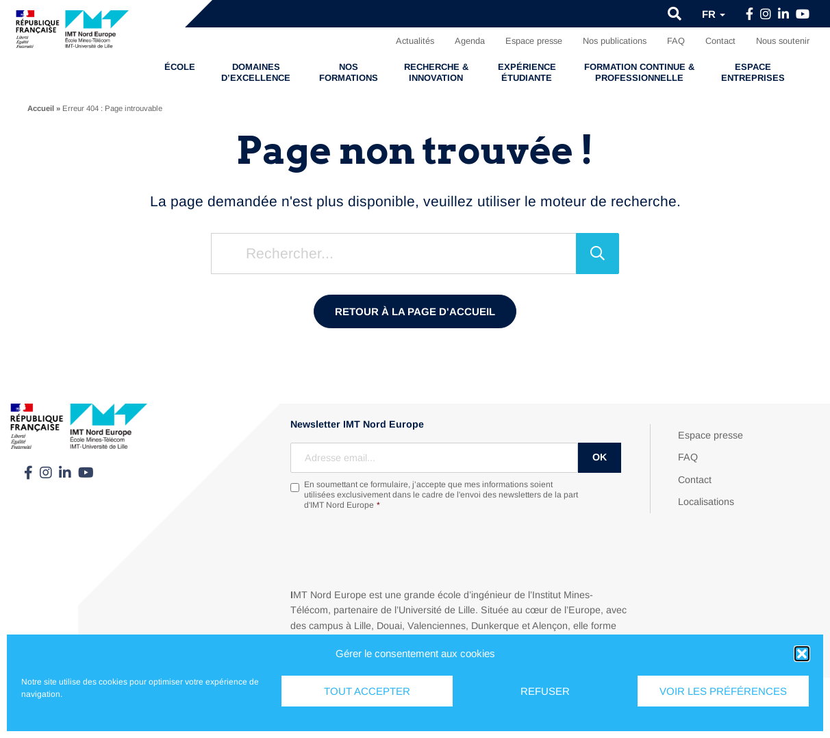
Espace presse (533, 41)
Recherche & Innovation (436, 72)
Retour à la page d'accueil (415, 311)
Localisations (706, 501)
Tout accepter (367, 691)
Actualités (415, 41)
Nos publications (614, 41)
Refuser (545, 691)
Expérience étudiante (527, 72)
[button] (802, 654)
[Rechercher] (597, 253)
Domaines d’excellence (255, 72)
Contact (720, 41)
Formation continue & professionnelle (639, 72)
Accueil (40, 108)
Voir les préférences (723, 691)
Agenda (470, 41)
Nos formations (348, 72)
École (179, 67)
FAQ (676, 41)
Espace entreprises (753, 72)
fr (713, 14)
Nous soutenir (782, 41)
